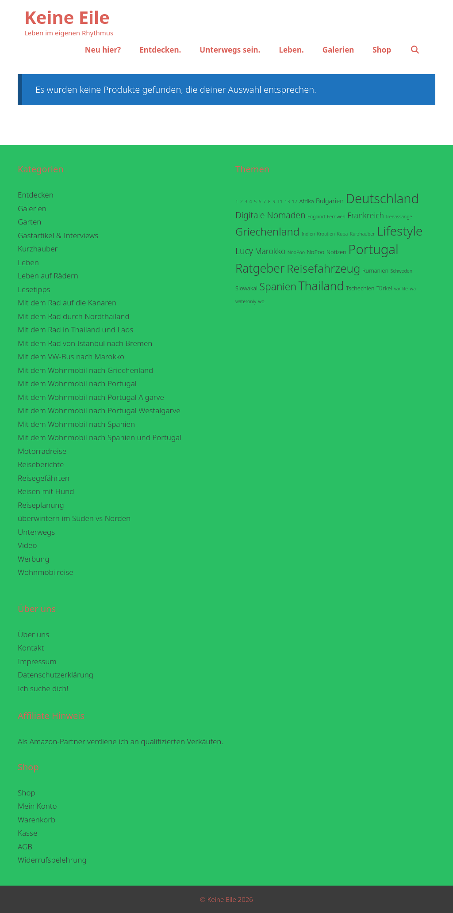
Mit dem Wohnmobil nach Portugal (77, 383)
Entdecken (36, 195)
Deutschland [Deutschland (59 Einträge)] (382, 198)
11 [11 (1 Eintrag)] (280, 201)
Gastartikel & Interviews (58, 235)
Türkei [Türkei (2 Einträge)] (384, 288)
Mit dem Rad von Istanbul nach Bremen (85, 343)
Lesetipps (34, 289)
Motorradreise (42, 451)
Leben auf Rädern (48, 275)
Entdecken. (160, 50)
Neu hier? (103, 50)
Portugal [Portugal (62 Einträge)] (373, 249)
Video (27, 545)
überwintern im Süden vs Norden (74, 518)
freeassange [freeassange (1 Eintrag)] (399, 216)
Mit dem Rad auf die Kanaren (67, 302)
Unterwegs (36, 532)
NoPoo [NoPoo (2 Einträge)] (315, 252)
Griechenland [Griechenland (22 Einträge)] (267, 231)
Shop (381, 50)
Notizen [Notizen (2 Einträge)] (336, 252)
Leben (28, 262)
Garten (29, 222)
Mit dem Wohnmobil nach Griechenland (85, 370)
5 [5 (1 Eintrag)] (255, 201)
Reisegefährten (43, 478)
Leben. (291, 50)
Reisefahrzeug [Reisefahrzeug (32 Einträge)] (324, 268)
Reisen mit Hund (46, 491)
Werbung (34, 559)
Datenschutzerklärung (55, 675)
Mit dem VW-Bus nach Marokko (71, 356)
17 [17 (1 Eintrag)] (294, 201)
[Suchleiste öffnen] (414, 50)
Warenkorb (36, 819)
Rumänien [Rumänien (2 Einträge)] (375, 270)
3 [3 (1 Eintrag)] (246, 201)
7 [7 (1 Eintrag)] (264, 201)
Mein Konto (37, 806)
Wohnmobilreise (45, 572)
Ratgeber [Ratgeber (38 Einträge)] (259, 268)
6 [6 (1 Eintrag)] (260, 201)
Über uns (33, 634)
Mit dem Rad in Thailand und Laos (75, 329)
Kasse (27, 833)
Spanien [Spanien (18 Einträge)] (277, 286)
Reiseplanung (41, 505)
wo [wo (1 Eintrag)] (261, 301)
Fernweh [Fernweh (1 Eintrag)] (336, 216)
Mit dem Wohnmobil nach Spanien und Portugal (99, 437)
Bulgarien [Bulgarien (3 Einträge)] (330, 201)
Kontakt (31, 648)
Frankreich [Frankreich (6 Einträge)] (365, 215)
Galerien (338, 50)
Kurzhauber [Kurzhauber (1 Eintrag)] (362, 234)
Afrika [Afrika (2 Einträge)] (306, 201)
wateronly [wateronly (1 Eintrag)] (245, 301)
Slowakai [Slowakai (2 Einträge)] (246, 288)
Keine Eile (67, 17)
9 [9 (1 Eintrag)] (274, 201)
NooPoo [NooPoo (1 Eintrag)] (296, 252)
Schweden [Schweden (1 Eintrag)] (401, 271)
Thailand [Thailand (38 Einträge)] (321, 286)
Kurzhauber (38, 248)
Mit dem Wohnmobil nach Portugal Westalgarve (99, 410)
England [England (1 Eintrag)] (316, 216)
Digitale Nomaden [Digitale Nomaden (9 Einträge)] (270, 215)
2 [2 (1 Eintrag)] (241, 201)
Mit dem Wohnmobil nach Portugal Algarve (91, 397)
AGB (25, 846)
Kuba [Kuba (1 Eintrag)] (342, 234)
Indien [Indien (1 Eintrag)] (308, 234)
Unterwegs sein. (230, 50)
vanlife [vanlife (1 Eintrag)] (401, 288)
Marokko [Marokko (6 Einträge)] (270, 251)
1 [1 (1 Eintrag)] (236, 201)
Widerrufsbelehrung (52, 860)
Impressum (37, 661)
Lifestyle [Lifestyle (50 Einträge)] (399, 230)
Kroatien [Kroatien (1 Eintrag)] (326, 234)
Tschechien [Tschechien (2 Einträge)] (360, 288)
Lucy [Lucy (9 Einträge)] (244, 251)
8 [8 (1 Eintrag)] (269, 201)
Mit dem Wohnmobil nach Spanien (76, 424)
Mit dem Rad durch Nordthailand (74, 316)
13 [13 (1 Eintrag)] (287, 201)
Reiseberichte (41, 464)
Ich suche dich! (43, 688)
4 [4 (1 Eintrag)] (251, 201)
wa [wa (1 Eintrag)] (413, 288)
